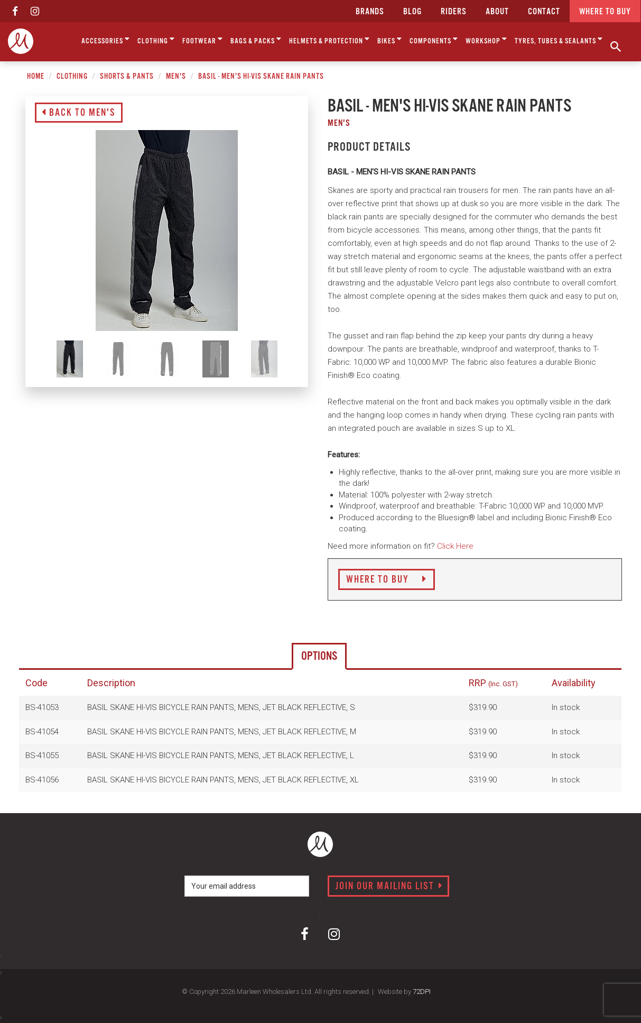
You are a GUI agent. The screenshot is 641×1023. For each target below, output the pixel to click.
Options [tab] (319, 656)
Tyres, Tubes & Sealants (559, 39)
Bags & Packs (256, 39)
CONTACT (544, 11)
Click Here (455, 546)
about (497, 11)
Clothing (156, 39)
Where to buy (605, 11)
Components (434, 39)
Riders (454, 11)
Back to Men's (79, 113)
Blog (412, 11)
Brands (370, 11)
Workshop (486, 39)
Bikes (389, 39)
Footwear (202, 39)
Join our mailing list (389, 886)
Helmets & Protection (329, 39)
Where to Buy (386, 580)
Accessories (105, 39)
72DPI (422, 992)
